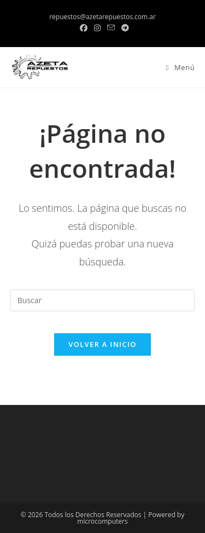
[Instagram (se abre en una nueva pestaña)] (97, 28)
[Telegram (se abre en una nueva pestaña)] (123, 28)
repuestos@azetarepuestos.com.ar (102, 16)
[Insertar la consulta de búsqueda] (102, 300)
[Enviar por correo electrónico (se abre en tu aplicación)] (111, 28)
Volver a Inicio (102, 344)
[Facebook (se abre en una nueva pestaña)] (84, 28)
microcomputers (102, 521)
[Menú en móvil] (176, 67)
